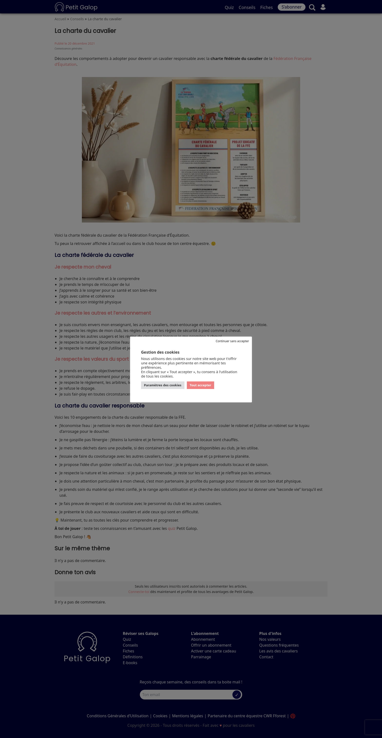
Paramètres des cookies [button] (162, 385)
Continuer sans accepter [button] (232, 341)
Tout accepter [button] (200, 385)
